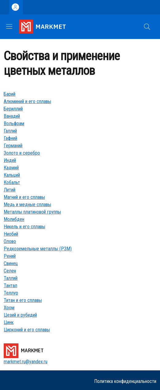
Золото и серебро (22, 153)
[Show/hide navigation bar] (9, 26)
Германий (13, 146)
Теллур (11, 293)
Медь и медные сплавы (27, 204)
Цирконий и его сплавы (27, 330)
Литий (9, 190)
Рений (10, 256)
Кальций (12, 175)
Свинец (11, 263)
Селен (10, 271)
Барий (9, 94)
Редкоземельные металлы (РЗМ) (38, 249)
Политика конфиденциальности (125, 381)
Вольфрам (14, 123)
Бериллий (13, 109)
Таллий (11, 278)
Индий (10, 160)
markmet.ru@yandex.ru (25, 362)
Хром (9, 308)
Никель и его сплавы (24, 227)
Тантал (10, 285)
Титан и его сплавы (23, 300)
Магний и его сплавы (24, 197)
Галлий (10, 131)
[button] (147, 26)
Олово (10, 241)
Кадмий (11, 168)
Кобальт (12, 182)
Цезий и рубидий (20, 315)
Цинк (9, 322)
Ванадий (12, 116)
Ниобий (11, 234)
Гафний (10, 138)
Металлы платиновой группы (32, 212)
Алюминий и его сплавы (27, 101)
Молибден (14, 219)
